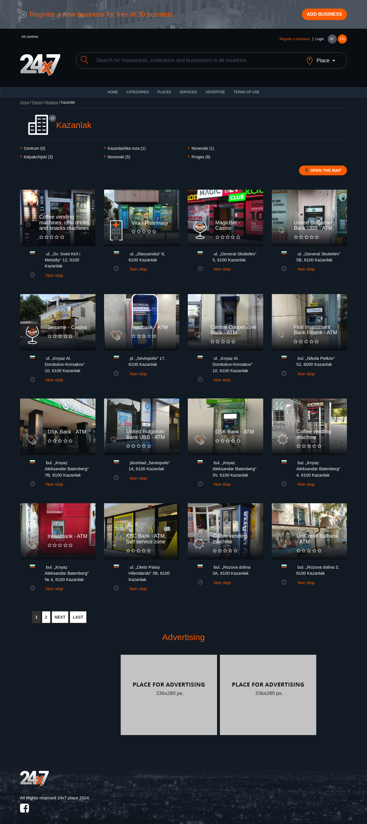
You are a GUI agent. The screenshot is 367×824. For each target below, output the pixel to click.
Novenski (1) (203, 145)
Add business (321, 15)
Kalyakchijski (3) (38, 153)
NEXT (60, 614)
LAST (78, 614)
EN (342, 41)
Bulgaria (51, 99)
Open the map (323, 167)
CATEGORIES (137, 89)
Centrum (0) (34, 145)
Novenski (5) (119, 153)
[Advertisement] (70, 692)
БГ (332, 41)
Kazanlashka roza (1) (127, 145)
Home (24, 99)
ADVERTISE (215, 89)
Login (319, 41)
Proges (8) (201, 153)
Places (164, 89)
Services (188, 89)
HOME (113, 89)
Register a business (295, 41)
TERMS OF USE (246, 89)
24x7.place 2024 (73, 794)
